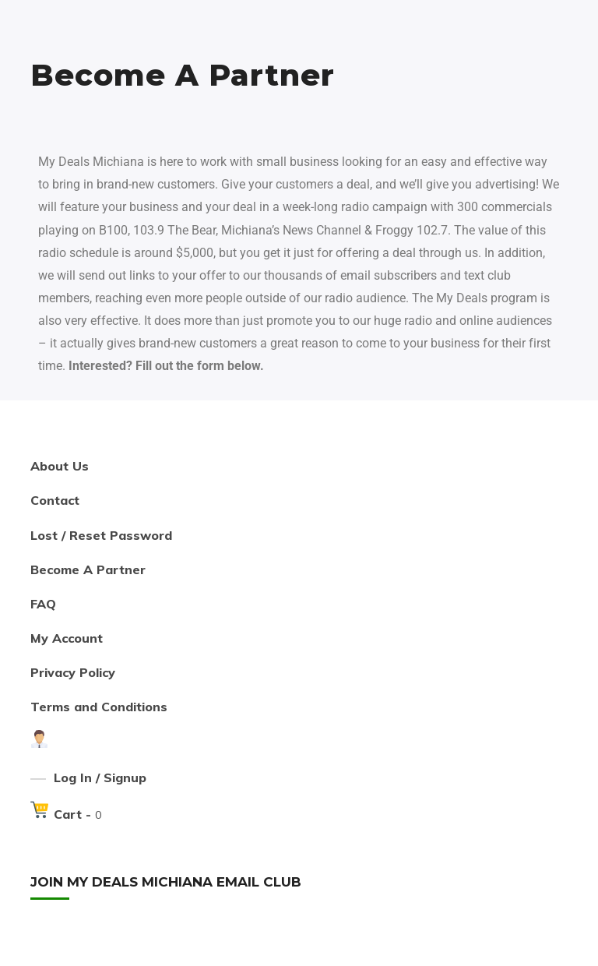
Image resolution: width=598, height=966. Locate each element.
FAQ (43, 604)
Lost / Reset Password (101, 535)
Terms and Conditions (98, 706)
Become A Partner (88, 569)
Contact (54, 500)
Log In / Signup (100, 777)
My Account (66, 638)
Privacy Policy (72, 672)
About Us (59, 466)
